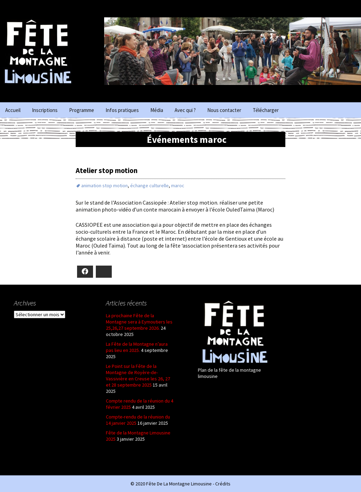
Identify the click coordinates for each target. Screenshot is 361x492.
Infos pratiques (122, 110)
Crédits (222, 484)
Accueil (12, 110)
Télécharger (266, 110)
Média (156, 110)
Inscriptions (45, 110)
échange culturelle (149, 185)
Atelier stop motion (106, 170)
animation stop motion (104, 185)
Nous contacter (224, 110)
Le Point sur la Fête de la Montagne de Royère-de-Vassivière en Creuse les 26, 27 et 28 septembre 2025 (138, 375)
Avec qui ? (185, 110)
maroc (177, 185)
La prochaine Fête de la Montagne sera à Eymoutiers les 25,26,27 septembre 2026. (139, 321)
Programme (81, 110)
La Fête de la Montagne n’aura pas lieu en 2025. (137, 347)
